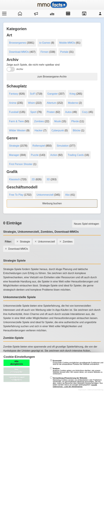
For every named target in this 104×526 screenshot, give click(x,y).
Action (53, 155)
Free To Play (16, 194)
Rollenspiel (38, 145)
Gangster (52, 93)
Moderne (73, 103)
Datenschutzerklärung (95, 390)
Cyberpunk (57, 130)
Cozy (85, 112)
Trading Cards (76, 155)
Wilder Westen (17, 130)
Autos (68, 112)
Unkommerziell (45, 194)
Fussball (14, 112)
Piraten (51, 112)
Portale (64, 52)
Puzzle (35, 155)
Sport (33, 112)
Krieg (72, 93)
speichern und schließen (16, 378)
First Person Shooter (21, 164)
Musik (57, 121)
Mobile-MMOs (67, 42)
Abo (67, 194)
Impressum (82, 390)
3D (48, 179)
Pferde (75, 121)
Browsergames (17, 42)
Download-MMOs (19, 52)
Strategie (14, 145)
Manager (14, 155)
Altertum (51, 103)
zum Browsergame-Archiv (52, 76)
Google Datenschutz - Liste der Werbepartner (75, 385)
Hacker (39, 130)
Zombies (39, 121)
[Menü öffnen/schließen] (4, 13)
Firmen (45, 52)
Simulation (63, 145)
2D (33, 179)
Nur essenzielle (16, 370)
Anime (12, 103)
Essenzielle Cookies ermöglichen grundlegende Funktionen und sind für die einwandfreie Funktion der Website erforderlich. (76, 362)
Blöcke (76, 130)
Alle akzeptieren (16, 362)
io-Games (44, 42)
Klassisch (14, 179)
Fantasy (13, 93)
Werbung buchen (52, 203)
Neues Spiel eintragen (86, 223)
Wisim (31, 103)
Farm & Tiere (16, 121)
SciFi (33, 93)
